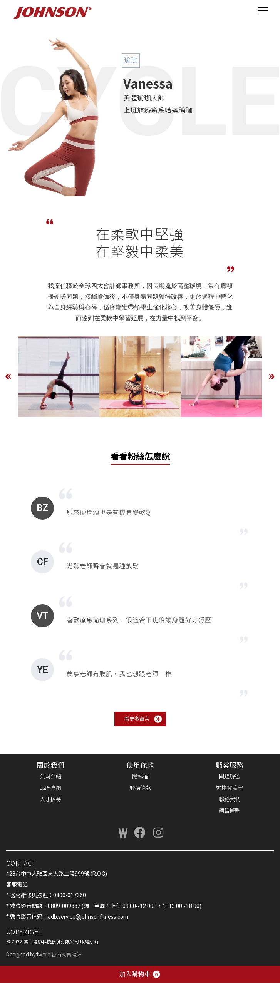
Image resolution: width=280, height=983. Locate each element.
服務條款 (140, 788)
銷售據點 (229, 810)
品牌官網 (50, 788)
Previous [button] (8, 376)
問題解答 (229, 776)
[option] (58, 376)
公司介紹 (50, 776)
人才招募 (50, 799)
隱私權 (140, 776)
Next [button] (271, 376)
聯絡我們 (229, 799)
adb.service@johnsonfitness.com (88, 917)
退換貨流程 (229, 788)
